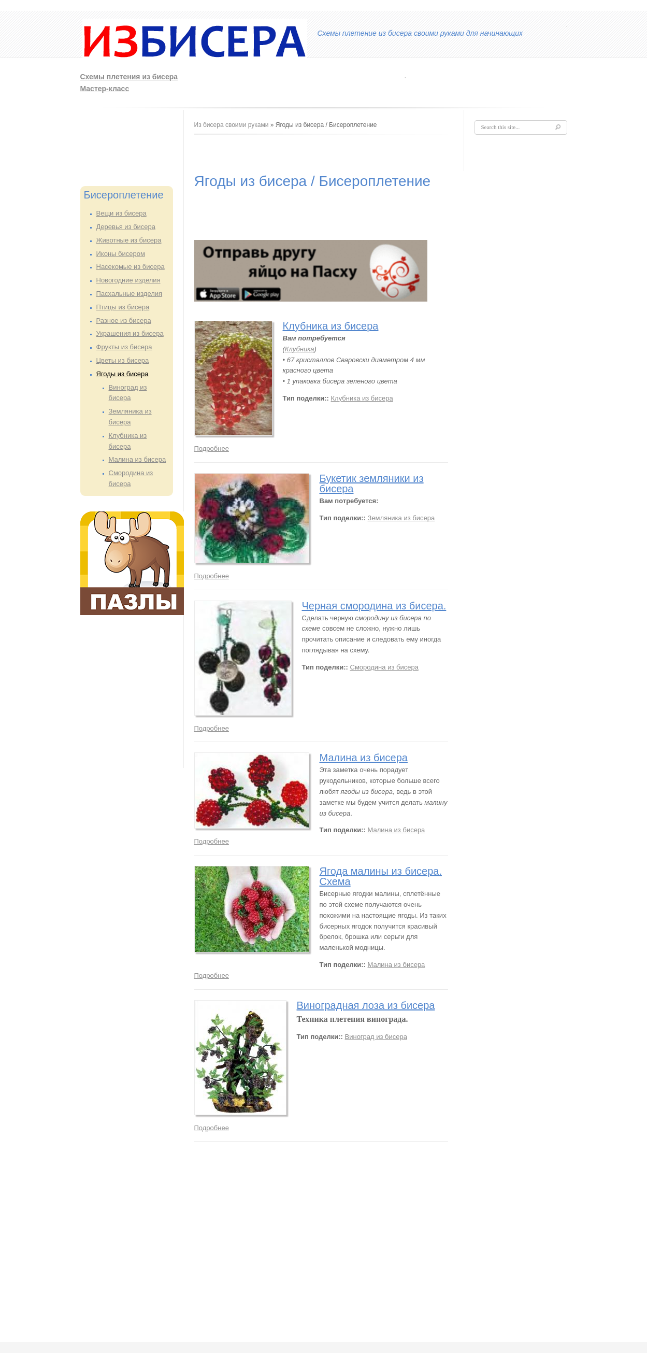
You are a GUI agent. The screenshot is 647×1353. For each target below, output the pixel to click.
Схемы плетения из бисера (129, 77)
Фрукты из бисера (124, 347)
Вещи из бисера (121, 213)
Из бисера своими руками (231, 125)
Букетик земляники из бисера (372, 483)
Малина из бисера (137, 459)
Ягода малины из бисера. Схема (381, 876)
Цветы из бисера (122, 360)
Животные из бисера (129, 240)
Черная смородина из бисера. (374, 605)
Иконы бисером (120, 254)
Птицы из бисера (123, 307)
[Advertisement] (431, 81)
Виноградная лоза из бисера (366, 1005)
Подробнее (211, 448)
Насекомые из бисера (130, 266)
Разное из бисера (123, 320)
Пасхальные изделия (129, 293)
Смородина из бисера (384, 667)
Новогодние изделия (128, 280)
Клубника (299, 349)
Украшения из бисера (130, 333)
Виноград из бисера (376, 1037)
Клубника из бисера (331, 326)
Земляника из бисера (401, 518)
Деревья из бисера (126, 227)
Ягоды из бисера (122, 374)
